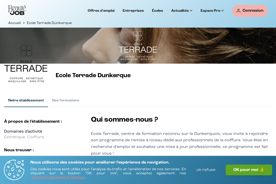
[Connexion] (250, 11)
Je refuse (205, 170)
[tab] (26, 100)
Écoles (157, 11)
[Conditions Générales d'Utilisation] (58, 178)
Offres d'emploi (101, 11)
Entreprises (133, 11)
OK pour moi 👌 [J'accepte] (248, 170)
